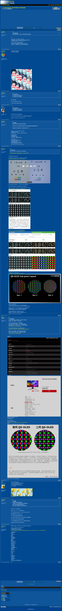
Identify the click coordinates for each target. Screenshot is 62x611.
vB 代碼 (2, 598)
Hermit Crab (3, 525)
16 (30, 27)
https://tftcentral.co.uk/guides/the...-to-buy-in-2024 (19, 153)
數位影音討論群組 (15, 7)
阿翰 (2, 482)
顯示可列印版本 (5, 589)
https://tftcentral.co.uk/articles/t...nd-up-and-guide (16, 273)
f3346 (2, 106)
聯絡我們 (51, 606)
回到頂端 (60, 606)
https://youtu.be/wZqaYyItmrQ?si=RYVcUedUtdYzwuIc (17, 158)
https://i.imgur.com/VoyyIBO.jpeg (15, 333)
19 (35, 27)
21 (39, 27)
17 (32, 27)
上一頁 (27, 27)
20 (37, 27)
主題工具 (59, 29)
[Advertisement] (31, 17)
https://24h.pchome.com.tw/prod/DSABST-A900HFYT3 (19, 329)
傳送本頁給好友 (5, 590)
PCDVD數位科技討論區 (6, 7)
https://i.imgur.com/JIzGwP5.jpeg (15, 326)
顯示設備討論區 (22, 7)
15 (28, 581)
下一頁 (41, 27)
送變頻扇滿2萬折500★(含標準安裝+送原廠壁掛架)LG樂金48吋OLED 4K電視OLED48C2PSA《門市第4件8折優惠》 (28, 530)
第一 (24, 27)
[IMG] (2, 599)
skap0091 (3, 31)
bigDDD (2, 317)
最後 (44, 27)
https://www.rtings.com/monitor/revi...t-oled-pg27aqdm (17, 188)
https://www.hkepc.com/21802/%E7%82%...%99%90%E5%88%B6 (17, 422)
